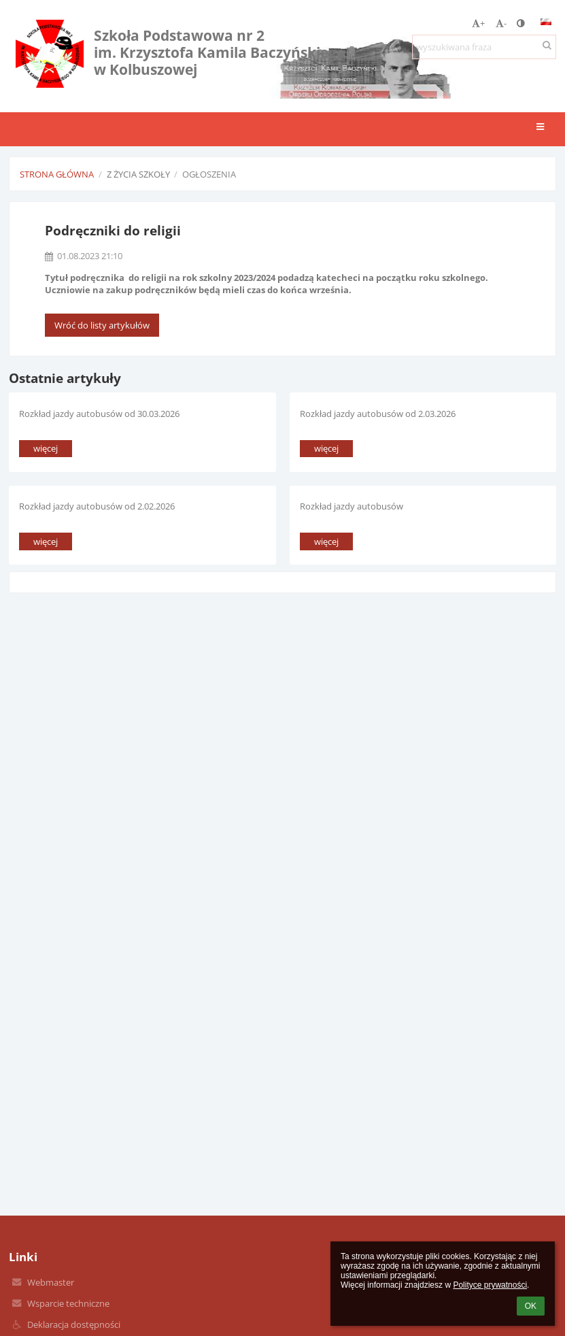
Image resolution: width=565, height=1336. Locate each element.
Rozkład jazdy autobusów (351, 506)
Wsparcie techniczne (68, 1303)
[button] (546, 22)
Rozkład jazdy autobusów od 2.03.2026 (378, 413)
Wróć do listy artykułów (102, 325)
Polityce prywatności (490, 1285)
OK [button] (530, 1306)
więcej (45, 448)
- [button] (501, 23)
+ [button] (478, 23)
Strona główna (57, 174)
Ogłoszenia (209, 174)
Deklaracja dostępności (73, 1324)
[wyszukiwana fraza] (484, 47)
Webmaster (50, 1282)
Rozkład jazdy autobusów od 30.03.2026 (99, 413)
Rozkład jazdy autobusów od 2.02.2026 (97, 506)
